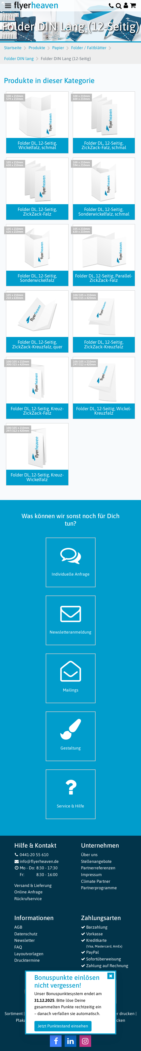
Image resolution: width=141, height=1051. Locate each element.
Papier (58, 47)
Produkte (37, 47)
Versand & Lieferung (33, 885)
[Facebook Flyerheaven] (56, 1042)
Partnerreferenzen (98, 867)
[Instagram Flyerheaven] (85, 1042)
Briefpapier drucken (116, 1013)
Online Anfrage (28, 892)
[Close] (110, 976)
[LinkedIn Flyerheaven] (70, 1042)
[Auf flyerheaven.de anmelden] (126, 6)
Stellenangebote (96, 861)
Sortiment (14, 1013)
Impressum (91, 874)
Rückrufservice (28, 898)
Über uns (89, 854)
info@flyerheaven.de (36, 861)
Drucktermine (27, 960)
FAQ (18, 947)
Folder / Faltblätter (88, 47)
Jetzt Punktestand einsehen (63, 1026)
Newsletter (24, 940)
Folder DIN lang (19, 58)
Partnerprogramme (99, 887)
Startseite (13, 47)
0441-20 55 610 (31, 854)
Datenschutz (25, 933)
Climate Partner (95, 881)
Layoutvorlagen (28, 953)
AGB (18, 927)
